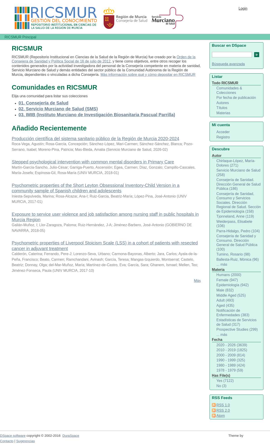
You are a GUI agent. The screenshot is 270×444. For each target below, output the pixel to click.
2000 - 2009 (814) (230, 355)
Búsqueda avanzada (228, 64)
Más (197, 281)
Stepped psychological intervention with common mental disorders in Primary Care (93, 161)
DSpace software (13, 435)
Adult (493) (225, 300)
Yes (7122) (225, 381)
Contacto (7, 441)
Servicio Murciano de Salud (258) (238, 172)
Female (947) (227, 280)
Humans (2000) (228, 275)
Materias (223, 113)
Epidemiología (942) (232, 285)
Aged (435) (225, 305)
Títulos (221, 108)
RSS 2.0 (223, 410)
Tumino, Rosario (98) (233, 254)
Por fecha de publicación (236, 98)
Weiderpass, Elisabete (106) (234, 224)
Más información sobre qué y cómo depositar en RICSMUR (148, 75)
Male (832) (225, 290)
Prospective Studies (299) (237, 329)
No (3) (221, 386)
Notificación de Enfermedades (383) (232, 313)
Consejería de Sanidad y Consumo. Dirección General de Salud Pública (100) (236, 242)
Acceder (223, 132)
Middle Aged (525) (231, 295)
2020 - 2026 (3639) (231, 345)
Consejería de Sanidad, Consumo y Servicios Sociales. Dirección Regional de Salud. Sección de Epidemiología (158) (238, 202)
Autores (222, 103)
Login (243, 8)
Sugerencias (25, 441)
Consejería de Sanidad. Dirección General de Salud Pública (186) (238, 184)
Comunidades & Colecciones (229, 90)
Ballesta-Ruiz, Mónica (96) (237, 259)
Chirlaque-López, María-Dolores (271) (236, 163)
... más (221, 264)
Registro (223, 137)
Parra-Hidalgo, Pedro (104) (238, 231)
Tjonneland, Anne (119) (235, 216)
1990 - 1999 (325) (230, 360)
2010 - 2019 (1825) (231, 350)
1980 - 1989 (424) (230, 365)
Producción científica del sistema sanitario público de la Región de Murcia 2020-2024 (95, 138)
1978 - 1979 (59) (229, 370)
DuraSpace (70, 435)
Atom (220, 416)
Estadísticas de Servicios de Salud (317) (236, 322)
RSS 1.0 (223, 405)
